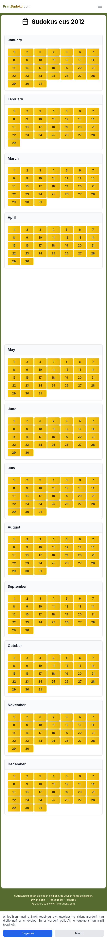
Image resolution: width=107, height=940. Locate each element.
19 (66, 68)
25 (53, 75)
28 (93, 75)
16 (27, 68)
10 (40, 60)
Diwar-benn (38, 899)
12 (66, 60)
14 (93, 60)
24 (40, 75)
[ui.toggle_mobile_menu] (100, 6)
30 (27, 83)
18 (53, 68)
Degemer (28, 933)
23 (27, 75)
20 (80, 68)
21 (93, 68)
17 (40, 68)
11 (53, 60)
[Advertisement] (53, 306)
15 (13, 68)
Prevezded (56, 899)
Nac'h (79, 933)
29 (14, 83)
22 (14, 75)
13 (79, 60)
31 (40, 83)
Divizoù (71, 899)
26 (67, 75)
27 (80, 75)
